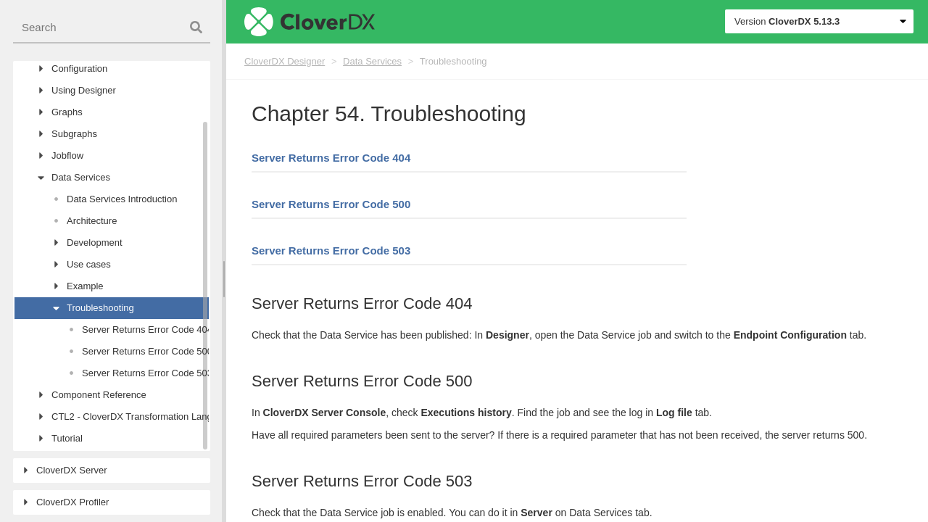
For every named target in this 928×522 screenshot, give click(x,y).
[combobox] (111, 28)
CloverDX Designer (284, 61)
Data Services (372, 61)
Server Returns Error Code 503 (331, 250)
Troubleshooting (453, 61)
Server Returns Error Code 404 (331, 158)
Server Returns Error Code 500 (331, 204)
